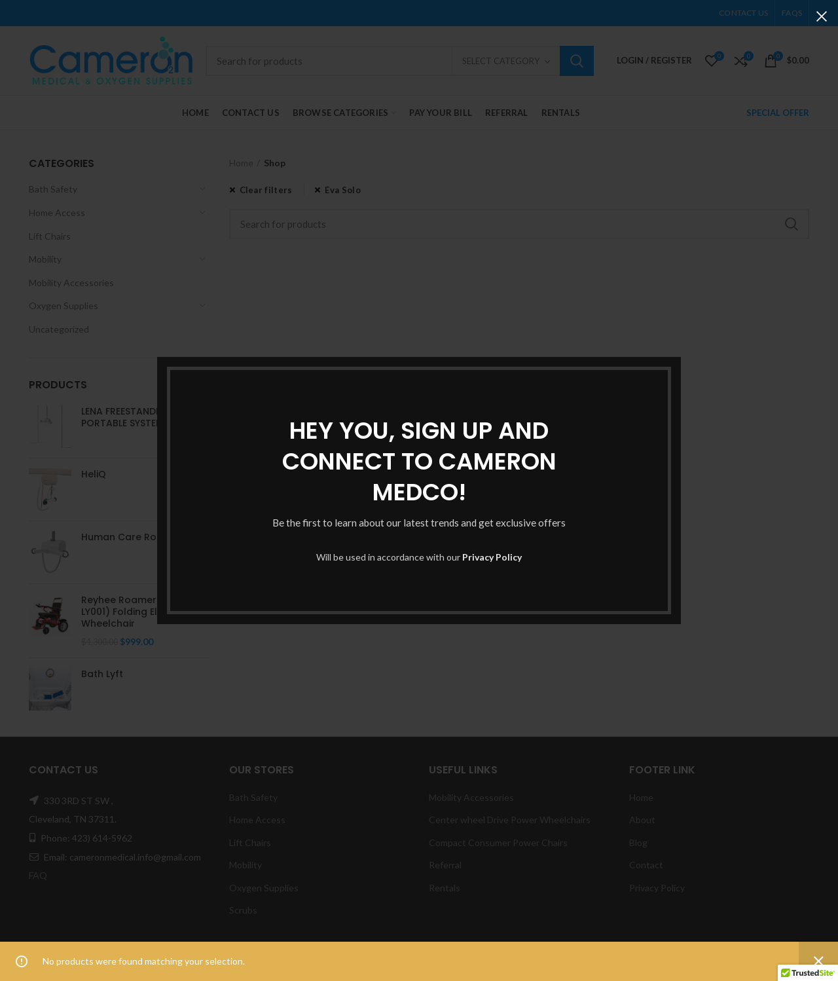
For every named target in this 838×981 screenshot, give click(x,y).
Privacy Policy (492, 557)
